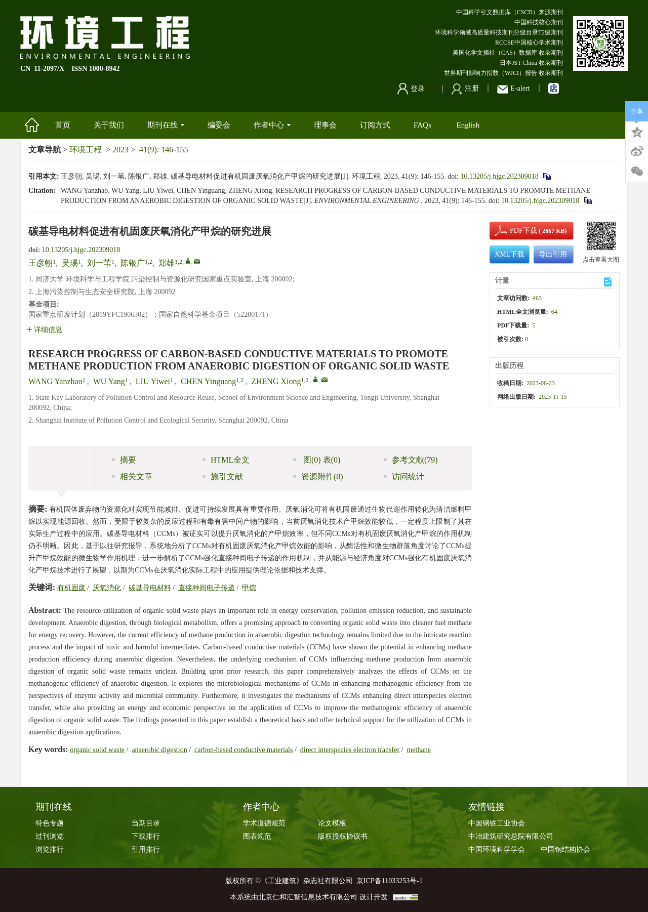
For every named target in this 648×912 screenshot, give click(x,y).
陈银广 (132, 263)
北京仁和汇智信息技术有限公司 (307, 897)
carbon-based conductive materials (243, 750)
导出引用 (553, 254)
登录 (411, 89)
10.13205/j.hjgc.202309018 (499, 176)
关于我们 (109, 125)
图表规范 (257, 836)
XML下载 (509, 254)
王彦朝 (40, 263)
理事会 (325, 125)
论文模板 (332, 823)
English (467, 125)
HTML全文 (226, 459)
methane (418, 750)
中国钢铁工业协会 (496, 823)
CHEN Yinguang (208, 381)
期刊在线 (165, 125)
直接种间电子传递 (206, 588)
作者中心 (272, 125)
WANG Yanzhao (55, 381)
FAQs (423, 125)
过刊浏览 (49, 836)
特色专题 (49, 823)
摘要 (124, 459)
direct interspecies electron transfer (349, 750)
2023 (120, 149)
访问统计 (404, 476)
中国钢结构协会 (565, 849)
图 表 (316, 459)
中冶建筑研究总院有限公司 (510, 836)
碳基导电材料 (150, 588)
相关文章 (132, 476)
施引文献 (222, 476)
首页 (62, 125)
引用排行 (146, 849)
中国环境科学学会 (496, 849)
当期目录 (146, 823)
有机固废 (71, 588)
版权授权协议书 (343, 836)
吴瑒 (70, 263)
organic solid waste (97, 750)
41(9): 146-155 (163, 149)
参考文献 (411, 459)
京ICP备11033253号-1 (389, 881)
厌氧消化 (107, 588)
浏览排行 (49, 849)
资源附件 (318, 476)
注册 (465, 88)
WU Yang (109, 381)
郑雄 (166, 263)
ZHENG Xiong (276, 381)
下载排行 (146, 836)
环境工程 (85, 149)
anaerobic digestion (159, 750)
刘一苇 (99, 263)
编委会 (219, 125)
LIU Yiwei (153, 381)
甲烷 (249, 588)
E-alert (513, 88)
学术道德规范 (264, 823)
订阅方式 (375, 125)
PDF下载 (515, 230)
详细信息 (44, 330)
